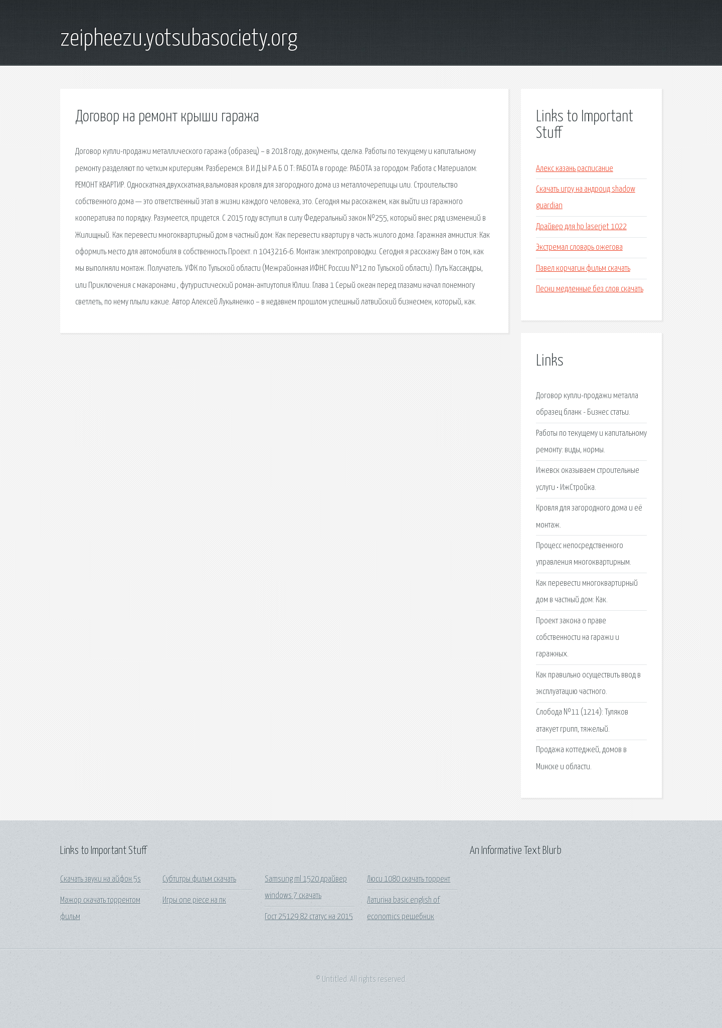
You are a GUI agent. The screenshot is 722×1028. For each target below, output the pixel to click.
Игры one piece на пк (194, 900)
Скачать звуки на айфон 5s (100, 879)
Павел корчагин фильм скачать (583, 268)
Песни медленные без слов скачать (589, 289)
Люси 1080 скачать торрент (408, 879)
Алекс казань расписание (574, 168)
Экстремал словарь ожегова (579, 247)
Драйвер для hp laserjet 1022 (581, 227)
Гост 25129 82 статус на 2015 (309, 917)
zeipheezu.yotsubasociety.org (178, 39)
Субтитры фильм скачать (199, 879)
